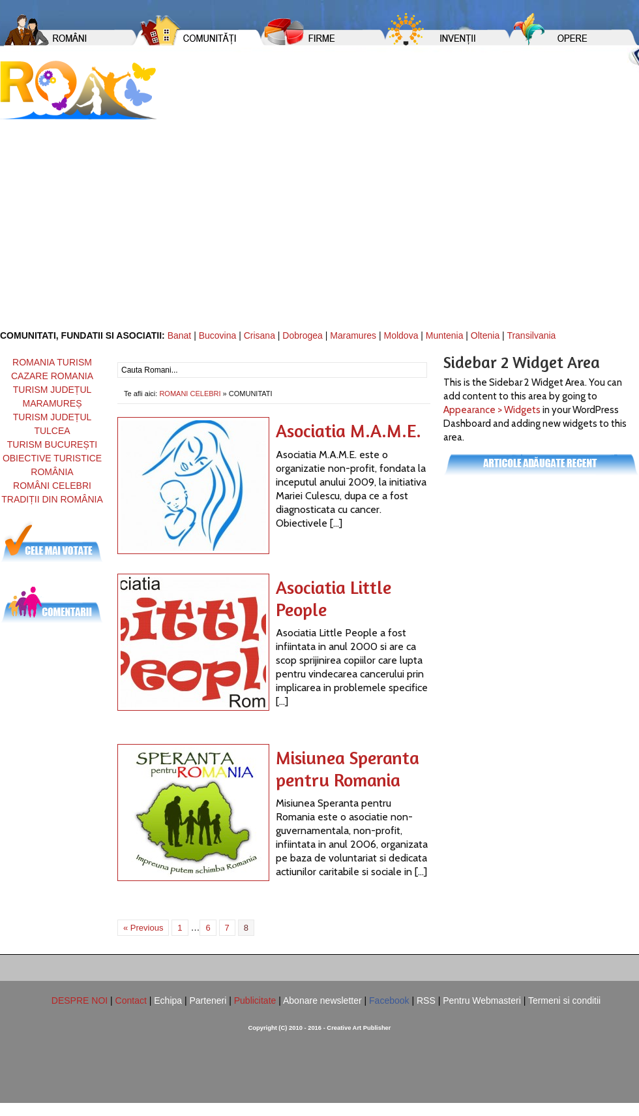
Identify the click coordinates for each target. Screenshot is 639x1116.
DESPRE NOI (80, 1000)
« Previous (143, 928)
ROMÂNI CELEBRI (52, 485)
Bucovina (218, 335)
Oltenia (485, 335)
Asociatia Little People (333, 598)
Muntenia (445, 335)
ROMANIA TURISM (52, 362)
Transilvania (531, 335)
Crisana (259, 335)
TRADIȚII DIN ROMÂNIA (52, 499)
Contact (131, 1000)
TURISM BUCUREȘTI (52, 444)
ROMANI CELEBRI (189, 393)
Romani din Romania (78, 90)
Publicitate (255, 1000)
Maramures (353, 335)
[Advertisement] (319, 217)
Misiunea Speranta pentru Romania (347, 769)
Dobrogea (302, 335)
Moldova (401, 335)
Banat (180, 335)
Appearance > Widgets (492, 410)
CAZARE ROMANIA (52, 376)
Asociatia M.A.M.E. (348, 431)
